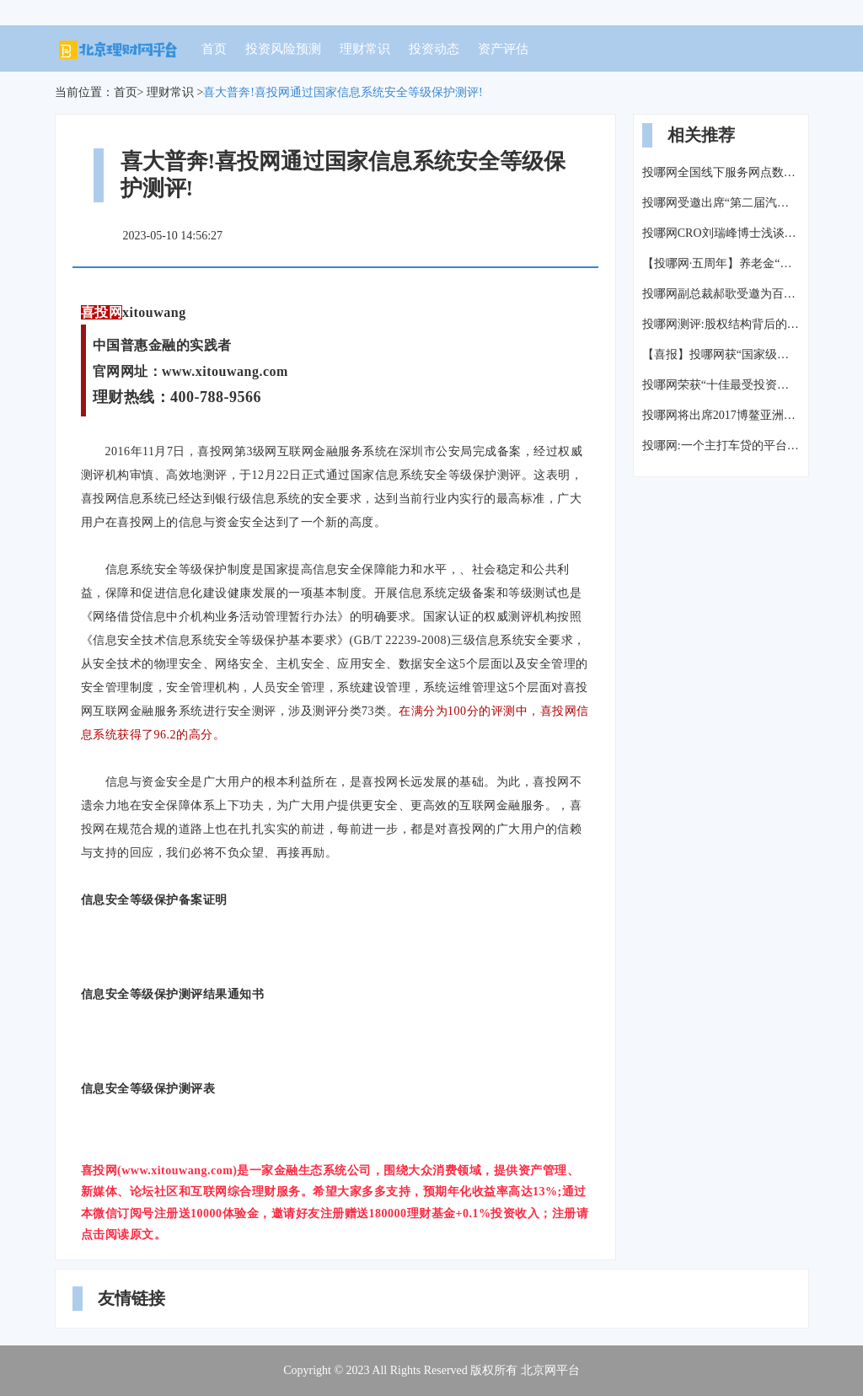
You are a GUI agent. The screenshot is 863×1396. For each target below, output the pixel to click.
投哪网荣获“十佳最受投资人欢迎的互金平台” (721, 385)
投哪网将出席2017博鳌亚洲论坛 (721, 415)
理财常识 (365, 49)
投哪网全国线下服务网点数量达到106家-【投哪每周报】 (721, 172)
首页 (214, 49)
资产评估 (503, 49)
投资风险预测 (283, 49)
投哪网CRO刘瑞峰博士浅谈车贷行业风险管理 (721, 233)
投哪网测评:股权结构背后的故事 (721, 324)
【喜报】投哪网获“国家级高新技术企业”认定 (721, 354)
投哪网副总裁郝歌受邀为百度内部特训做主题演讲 (721, 293)
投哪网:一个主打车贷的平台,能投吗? (721, 445)
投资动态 (434, 49)
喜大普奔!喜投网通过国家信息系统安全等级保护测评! (342, 92)
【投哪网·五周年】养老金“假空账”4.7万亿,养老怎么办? (721, 263)
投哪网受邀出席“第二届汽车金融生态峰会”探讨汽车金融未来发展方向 (721, 202)
